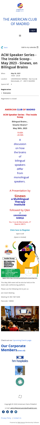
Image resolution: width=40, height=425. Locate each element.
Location (4, 79)
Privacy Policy (6, 418)
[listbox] (30, 47)
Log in (33, 30)
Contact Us (17, 418)
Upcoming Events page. (22, 340)
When (3, 73)
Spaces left (5, 84)
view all (21, 350)
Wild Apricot (21, 422)
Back (6, 47)
